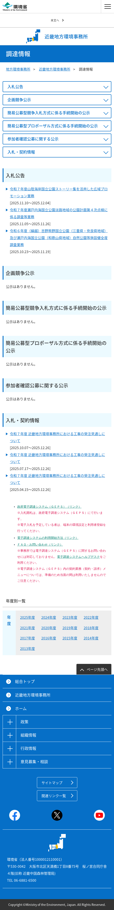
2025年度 (27, 617)
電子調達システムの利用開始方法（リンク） (47, 538)
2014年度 (91, 638)
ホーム (21, 708)
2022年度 (91, 617)
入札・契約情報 (21, 152)
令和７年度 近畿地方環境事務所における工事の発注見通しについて (57, 437)
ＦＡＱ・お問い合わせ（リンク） (40, 544)
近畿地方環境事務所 (54, 69)
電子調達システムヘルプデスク (78, 556)
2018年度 (91, 627)
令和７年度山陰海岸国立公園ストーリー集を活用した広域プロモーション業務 (59, 192)
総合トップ (25, 681)
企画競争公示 (19, 100)
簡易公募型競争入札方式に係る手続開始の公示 (48, 113)
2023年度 (69, 617)
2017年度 (27, 638)
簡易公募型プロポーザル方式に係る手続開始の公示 (52, 126)
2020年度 (48, 627)
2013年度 (27, 648)
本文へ (55, 20)
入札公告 (15, 87)
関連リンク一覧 (53, 795)
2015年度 (69, 638)
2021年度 (27, 627)
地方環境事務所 (18, 69)
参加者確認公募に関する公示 (33, 139)
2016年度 (48, 638)
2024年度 (48, 617)
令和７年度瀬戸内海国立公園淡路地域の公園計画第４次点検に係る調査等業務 (59, 213)
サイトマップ (51, 782)
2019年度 (69, 627)
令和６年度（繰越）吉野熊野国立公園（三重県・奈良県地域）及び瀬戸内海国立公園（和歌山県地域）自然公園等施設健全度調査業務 (59, 237)
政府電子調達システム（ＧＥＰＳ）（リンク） (49, 506)
